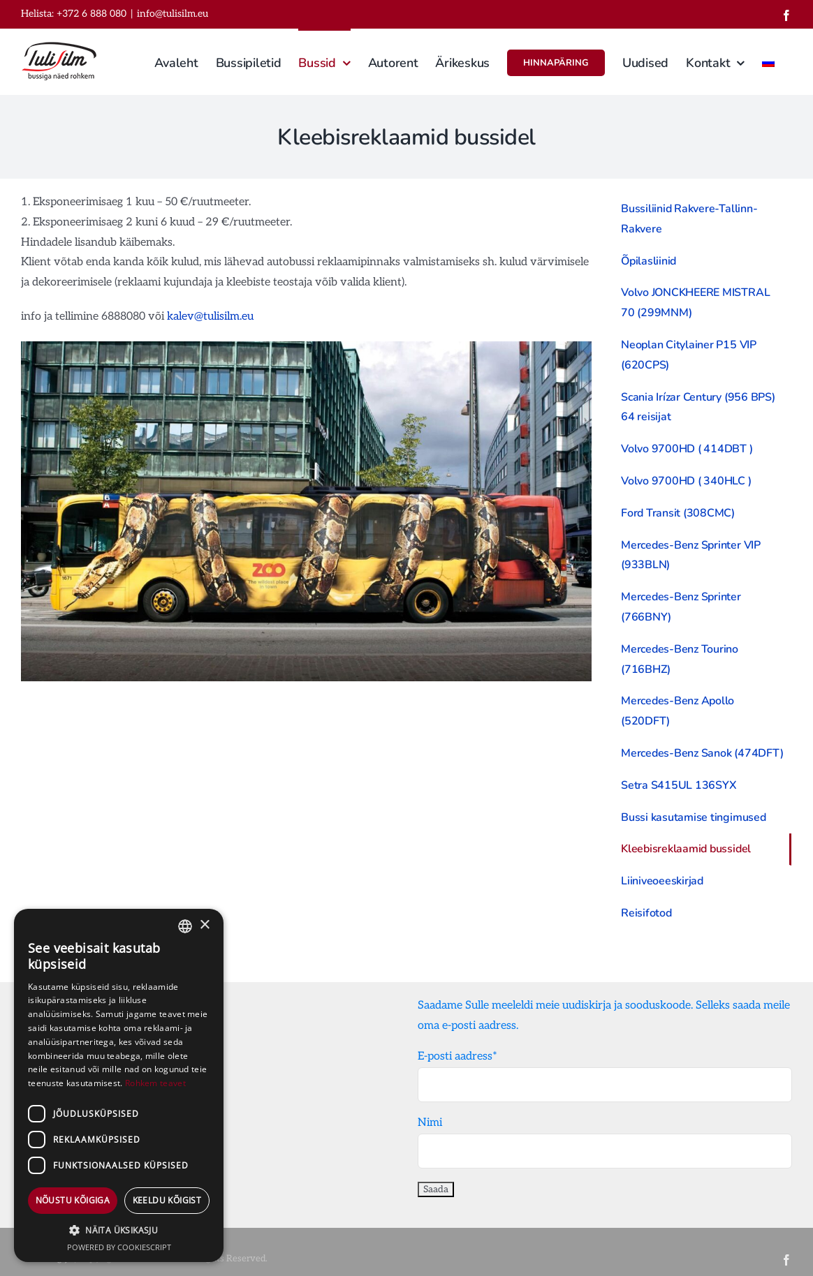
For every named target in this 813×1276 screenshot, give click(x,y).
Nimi (430, 1122)
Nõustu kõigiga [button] (73, 1200)
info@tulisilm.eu (172, 14)
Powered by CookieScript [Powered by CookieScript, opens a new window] (119, 1247)
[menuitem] (768, 61)
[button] (119, 1230)
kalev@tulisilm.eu (210, 316)
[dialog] (119, 1085)
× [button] (204, 925)
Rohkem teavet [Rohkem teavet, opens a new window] (155, 1083)
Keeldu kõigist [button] (167, 1200)
